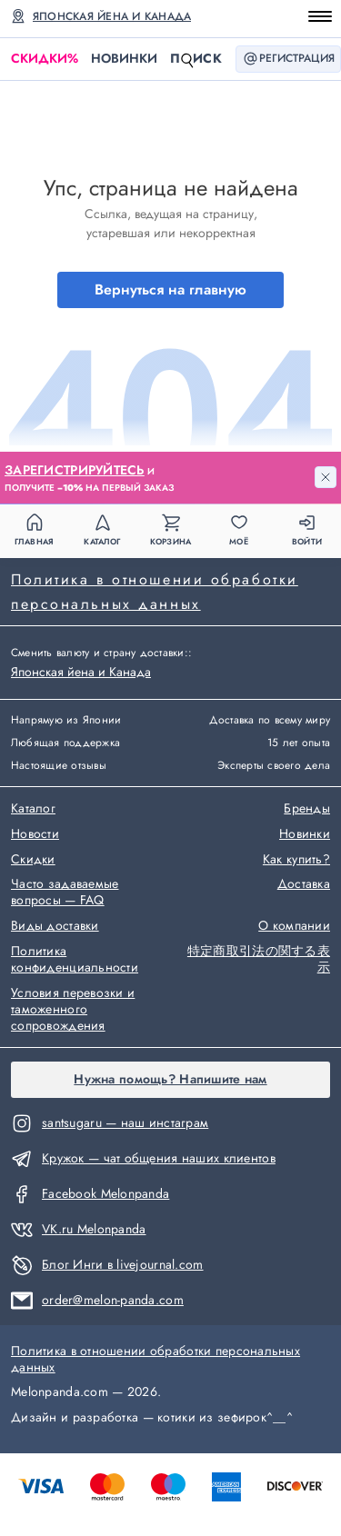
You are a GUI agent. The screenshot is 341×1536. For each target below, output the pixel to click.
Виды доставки (55, 926)
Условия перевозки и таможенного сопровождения (73, 1009)
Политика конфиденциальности (74, 959)
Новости (35, 834)
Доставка (303, 884)
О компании (294, 926)
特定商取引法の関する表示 (258, 959)
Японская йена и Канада (112, 16)
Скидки (44, 58)
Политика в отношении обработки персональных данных (154, 591)
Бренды (307, 809)
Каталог (33, 809)
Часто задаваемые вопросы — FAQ (64, 892)
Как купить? (296, 860)
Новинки (124, 58)
